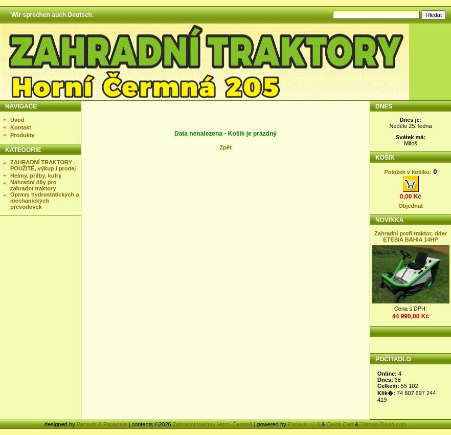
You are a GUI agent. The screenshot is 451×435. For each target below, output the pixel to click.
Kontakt (20, 127)
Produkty (22, 135)
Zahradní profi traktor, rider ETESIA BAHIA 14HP (410, 236)
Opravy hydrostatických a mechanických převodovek (44, 200)
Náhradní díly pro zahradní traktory (33, 185)
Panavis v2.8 (304, 424)
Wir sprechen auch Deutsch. (52, 14)
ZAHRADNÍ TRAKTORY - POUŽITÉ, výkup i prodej (43, 165)
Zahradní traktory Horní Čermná (213, 424)
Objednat (410, 206)
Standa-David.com (383, 424)
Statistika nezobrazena (411, 389)
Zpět (225, 147)
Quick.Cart (340, 424)
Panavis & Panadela (102, 424)
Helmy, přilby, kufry (35, 175)
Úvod (17, 120)
